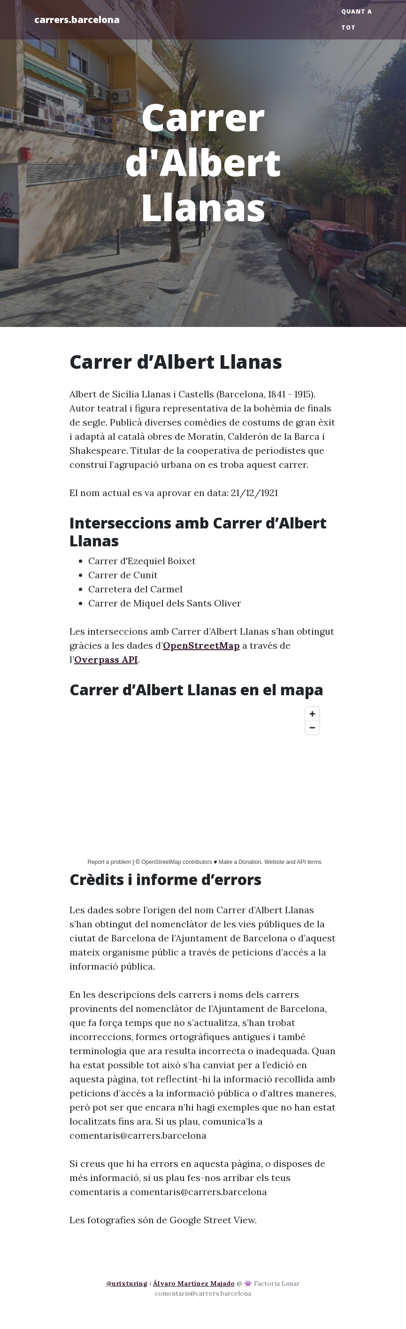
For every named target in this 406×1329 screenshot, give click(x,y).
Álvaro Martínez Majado (194, 1283)
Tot (348, 27)
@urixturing (126, 1283)
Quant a (356, 12)
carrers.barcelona (77, 19)
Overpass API (106, 659)
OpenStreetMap (201, 645)
